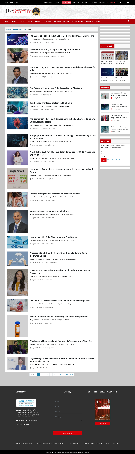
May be (104, 157)
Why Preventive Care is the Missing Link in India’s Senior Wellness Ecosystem (61, 271)
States (98, 21)
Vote (103, 160)
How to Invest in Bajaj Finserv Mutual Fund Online (53, 237)
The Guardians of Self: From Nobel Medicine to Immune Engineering (62, 36)
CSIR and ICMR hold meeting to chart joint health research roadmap (122, 62)
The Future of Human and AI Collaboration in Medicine (56, 88)
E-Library (57, 2)
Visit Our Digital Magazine (23, 443)
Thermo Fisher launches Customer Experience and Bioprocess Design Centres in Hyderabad (122, 79)
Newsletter (76, 2)
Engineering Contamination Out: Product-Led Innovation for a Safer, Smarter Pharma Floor (62, 360)
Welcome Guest (48, 2)
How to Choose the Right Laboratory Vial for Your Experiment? (59, 316)
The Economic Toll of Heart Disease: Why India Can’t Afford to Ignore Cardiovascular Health (62, 120)
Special (37, 21)
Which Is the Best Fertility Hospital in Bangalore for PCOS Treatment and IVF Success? (62, 153)
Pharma (21, 21)
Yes (103, 151)
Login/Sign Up (111, 2)
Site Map (106, 443)
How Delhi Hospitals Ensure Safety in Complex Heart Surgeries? (60, 300)
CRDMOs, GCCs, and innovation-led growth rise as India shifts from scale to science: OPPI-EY (120, 105)
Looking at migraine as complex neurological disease (55, 193)
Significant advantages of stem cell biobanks (51, 103)
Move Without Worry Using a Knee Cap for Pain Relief (55, 49)
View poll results (112, 160)
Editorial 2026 (66, 2)
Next (71, 374)
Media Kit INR (93, 2)
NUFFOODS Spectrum (58, 443)
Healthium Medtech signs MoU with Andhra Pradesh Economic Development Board (119, 128)
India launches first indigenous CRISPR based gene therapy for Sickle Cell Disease (119, 117)
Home (7, 21)
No (103, 154)
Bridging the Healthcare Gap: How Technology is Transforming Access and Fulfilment (63, 137)
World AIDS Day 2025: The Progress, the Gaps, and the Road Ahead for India (63, 68)
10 (67, 374)
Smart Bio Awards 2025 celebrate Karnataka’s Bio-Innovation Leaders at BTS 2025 (119, 94)
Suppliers (89, 21)
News (14, 21)
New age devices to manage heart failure (49, 211)
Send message (67, 433)
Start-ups (57, 21)
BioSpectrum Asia (42, 443)
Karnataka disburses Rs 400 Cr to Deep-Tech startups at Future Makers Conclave (107, 79)
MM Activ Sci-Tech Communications (67, 452)
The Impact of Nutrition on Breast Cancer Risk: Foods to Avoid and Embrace (61, 170)
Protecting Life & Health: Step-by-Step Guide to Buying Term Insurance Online (58, 254)
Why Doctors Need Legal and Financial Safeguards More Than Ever (61, 341)
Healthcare (47, 21)
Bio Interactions (77, 21)
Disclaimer (116, 443)
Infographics (84, 2)
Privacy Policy (74, 443)
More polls (121, 160)
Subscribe (102, 2)
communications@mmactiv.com (28, 420)
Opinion (30, 21)
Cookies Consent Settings (91, 443)
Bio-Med (66, 21)
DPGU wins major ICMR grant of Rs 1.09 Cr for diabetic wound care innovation (107, 62)
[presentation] (67, 426)
